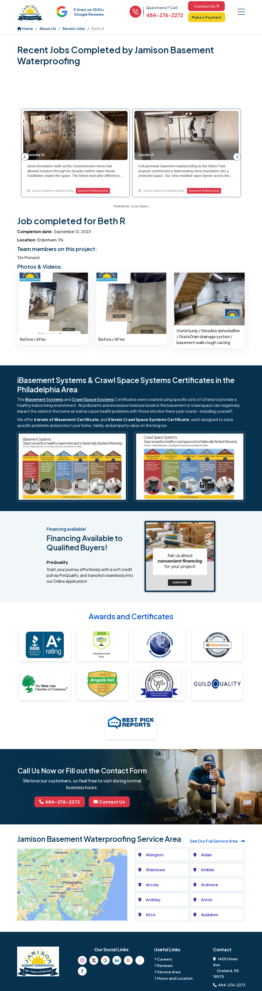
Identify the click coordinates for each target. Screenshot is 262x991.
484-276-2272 (164, 15)
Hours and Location (175, 978)
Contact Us (206, 6)
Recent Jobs (73, 28)
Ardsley (153, 899)
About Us (47, 28)
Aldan (206, 854)
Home (25, 28)
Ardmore (209, 884)
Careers (164, 959)
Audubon (209, 914)
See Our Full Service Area (217, 841)
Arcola (152, 884)
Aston (206, 899)
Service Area (168, 971)
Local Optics (139, 206)
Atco (150, 914)
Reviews (165, 965)
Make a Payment (207, 17)
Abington (155, 854)
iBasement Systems (44, 399)
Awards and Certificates (131, 616)
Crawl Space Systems (93, 399)
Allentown (155, 869)
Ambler (207, 869)
